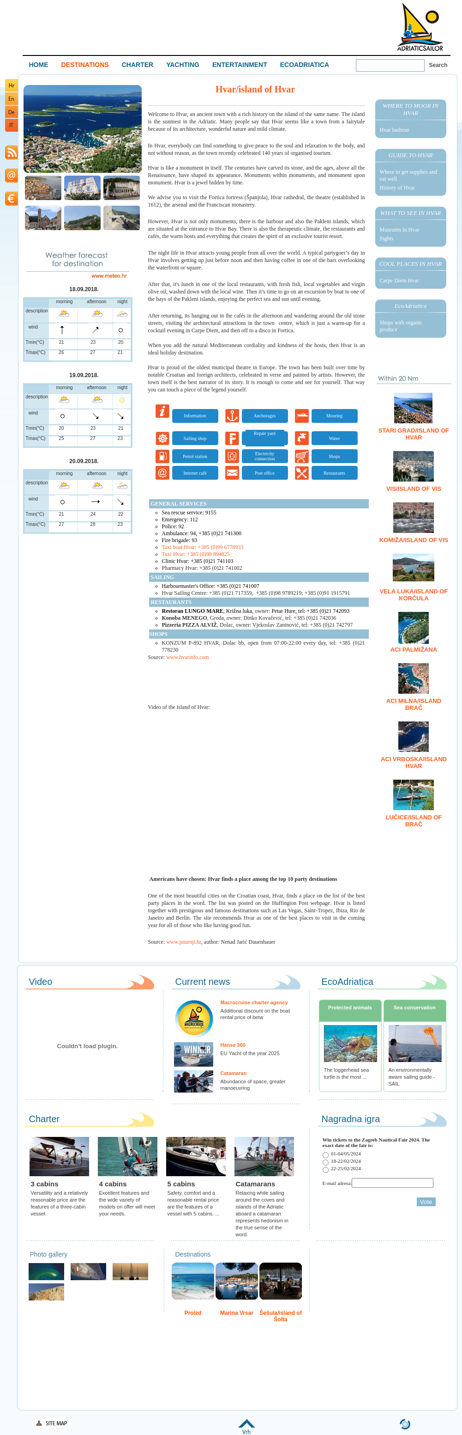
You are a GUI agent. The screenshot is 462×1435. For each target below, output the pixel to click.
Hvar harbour (394, 130)
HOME (38, 64)
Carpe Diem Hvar (399, 280)
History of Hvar (397, 187)
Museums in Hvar (400, 229)
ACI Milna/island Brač (413, 704)
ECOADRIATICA (304, 64)
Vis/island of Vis (413, 488)
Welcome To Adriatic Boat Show (420, 26)
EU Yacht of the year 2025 (250, 1053)
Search (438, 65)
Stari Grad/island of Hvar (414, 434)
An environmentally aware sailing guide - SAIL (412, 1077)
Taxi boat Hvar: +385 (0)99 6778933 (203, 547)
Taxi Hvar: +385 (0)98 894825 (196, 554)
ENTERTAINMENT (239, 64)
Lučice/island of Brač (413, 821)
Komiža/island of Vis (414, 540)
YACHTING (182, 64)
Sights (387, 238)
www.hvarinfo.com (187, 657)
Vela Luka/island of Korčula (414, 595)
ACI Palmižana (414, 649)
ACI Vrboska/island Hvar (414, 762)
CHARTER (137, 64)
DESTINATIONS (85, 64)
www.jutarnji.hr (183, 942)
